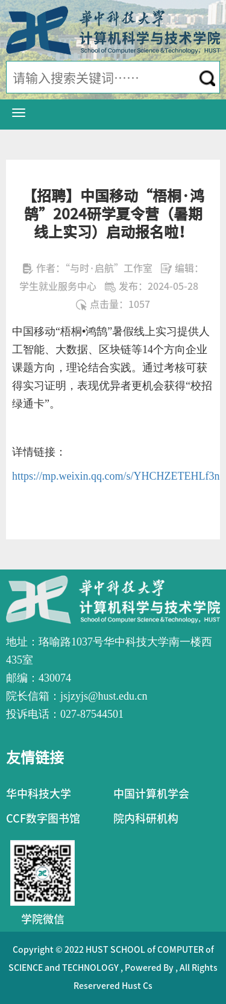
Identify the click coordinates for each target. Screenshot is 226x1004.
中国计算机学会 (151, 793)
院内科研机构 (145, 818)
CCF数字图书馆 (43, 818)
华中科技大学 (38, 793)
